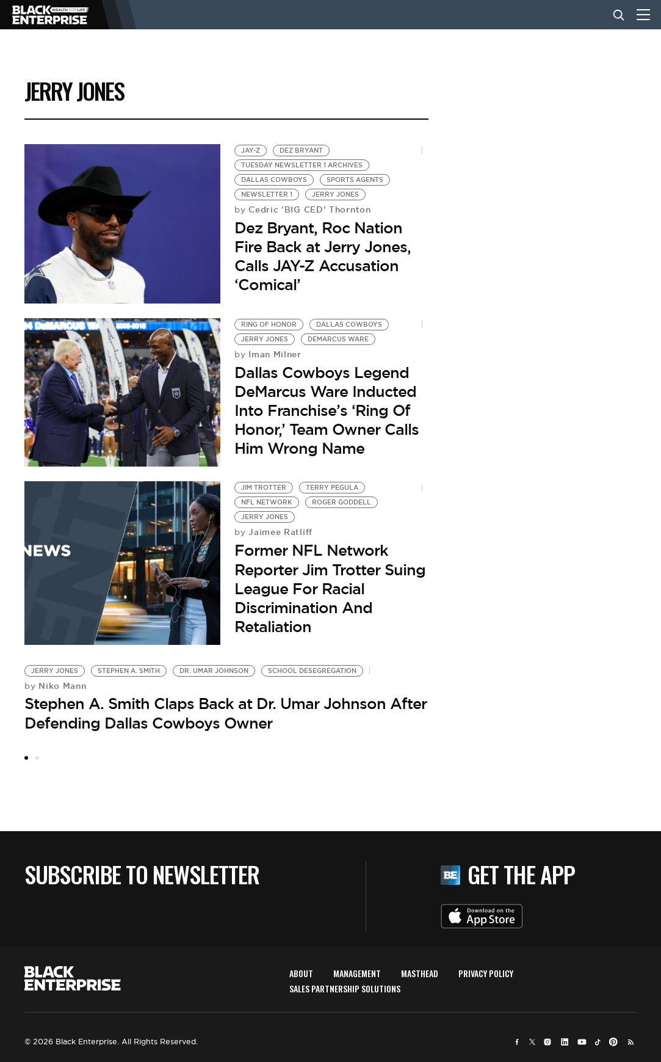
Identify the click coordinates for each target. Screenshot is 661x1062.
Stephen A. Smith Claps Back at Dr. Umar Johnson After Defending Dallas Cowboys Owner (225, 713)
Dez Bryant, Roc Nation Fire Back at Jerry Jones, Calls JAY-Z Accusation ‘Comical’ (322, 256)
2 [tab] (37, 758)
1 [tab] (26, 758)
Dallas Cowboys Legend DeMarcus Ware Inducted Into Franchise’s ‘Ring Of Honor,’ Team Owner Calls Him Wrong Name (326, 411)
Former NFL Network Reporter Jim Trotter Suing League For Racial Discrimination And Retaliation (329, 588)
